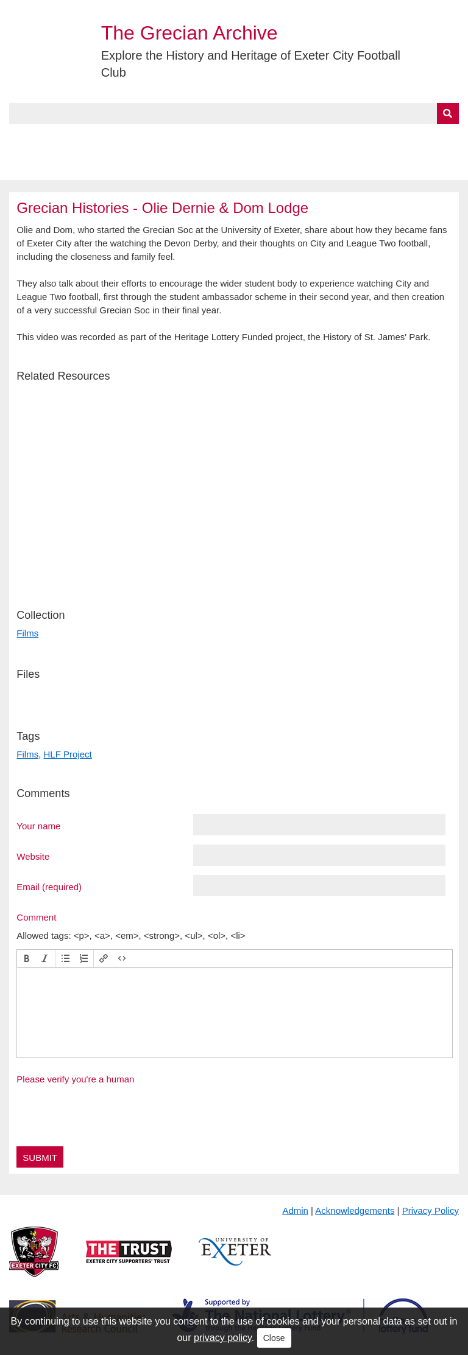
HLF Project (68, 754)
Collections (135, 138)
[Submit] (448, 113)
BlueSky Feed (42, 166)
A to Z (206, 138)
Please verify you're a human (75, 1079)
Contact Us (399, 138)
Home (22, 138)
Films (27, 633)
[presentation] (27, 958)
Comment (36, 917)
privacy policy (223, 1337)
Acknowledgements (354, 1210)
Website (32, 856)
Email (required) (49, 886)
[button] (26, 958)
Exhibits (265, 138)
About (70, 138)
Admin (295, 1210)
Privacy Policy (430, 1210)
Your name (38, 826)
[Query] (233, 113)
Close (274, 1338)
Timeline (332, 138)
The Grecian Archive (189, 33)
